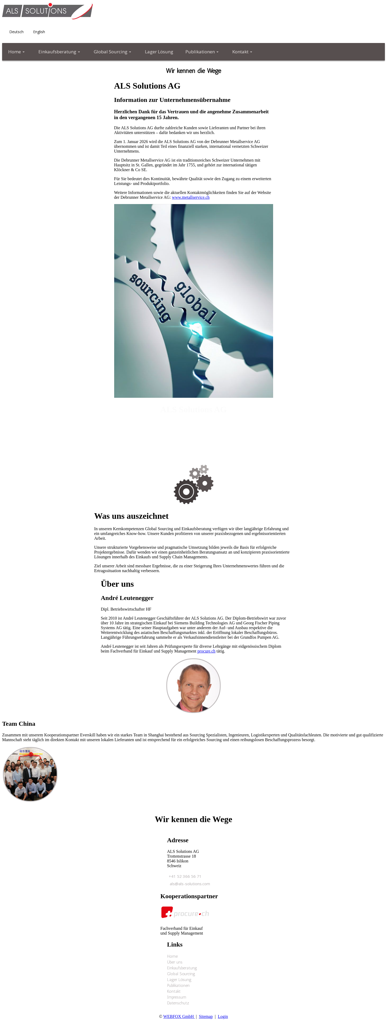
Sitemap (206, 1016)
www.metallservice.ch (191, 197)
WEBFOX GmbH (179, 1016)
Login (223, 1016)
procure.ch (206, 651)
